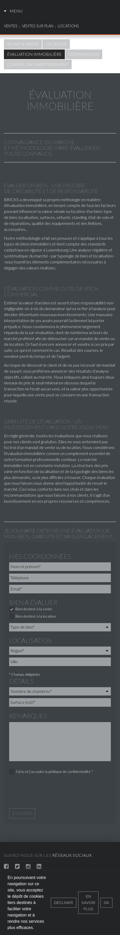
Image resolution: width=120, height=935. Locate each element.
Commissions (83, 54)
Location (56, 43)
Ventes (11, 25)
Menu (13, 10)
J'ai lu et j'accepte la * (51, 771)
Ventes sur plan (37, 25)
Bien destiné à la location (32, 616)
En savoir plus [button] (88, 902)
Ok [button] (106, 903)
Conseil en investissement (37, 64)
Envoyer (22, 813)
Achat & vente (23, 43)
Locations (68, 25)
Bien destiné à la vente (30, 609)
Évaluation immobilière (34, 54)
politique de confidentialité (69, 771)
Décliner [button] (63, 903)
